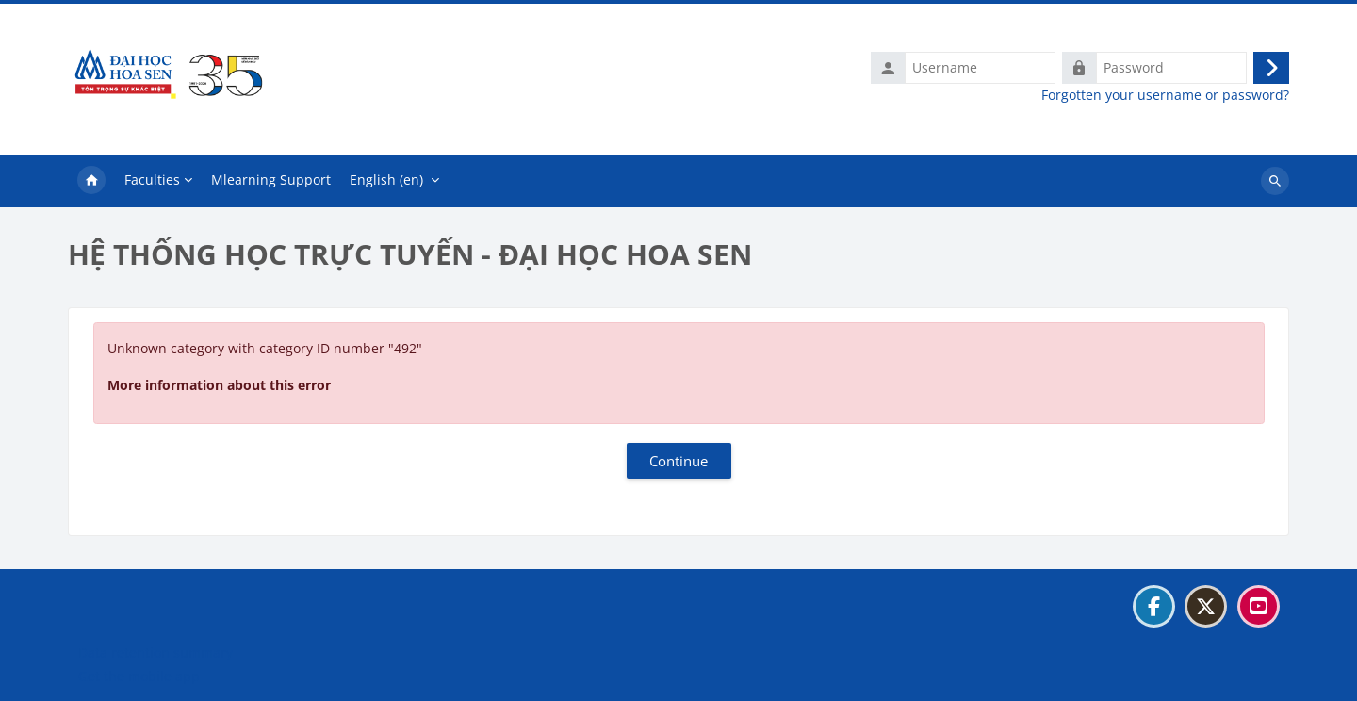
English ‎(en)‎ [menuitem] (386, 179)
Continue (678, 460)
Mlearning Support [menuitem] (271, 179)
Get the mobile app (139, 676)
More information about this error (219, 385)
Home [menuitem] (91, 181)
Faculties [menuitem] (152, 179)
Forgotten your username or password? (1165, 95)
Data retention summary (155, 652)
